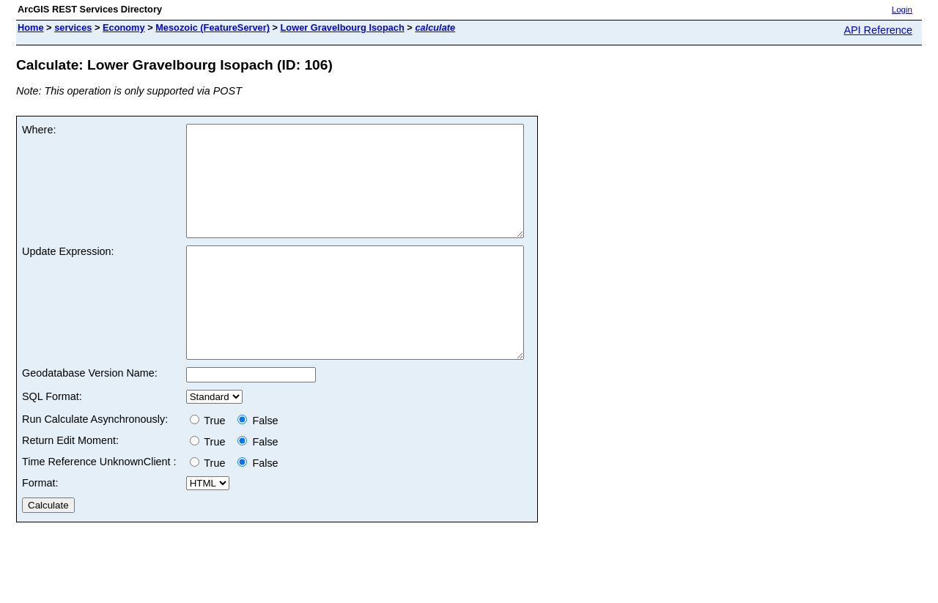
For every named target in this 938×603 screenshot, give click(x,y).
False (257, 464)
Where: (39, 130)
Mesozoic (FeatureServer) (212, 27)
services (73, 27)
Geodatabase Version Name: (90, 417)
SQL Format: (52, 440)
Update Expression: (68, 273)
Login (902, 9)
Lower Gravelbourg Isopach (343, 27)
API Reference (877, 30)
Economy (124, 27)
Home (31, 27)
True (211, 464)
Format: (40, 527)
